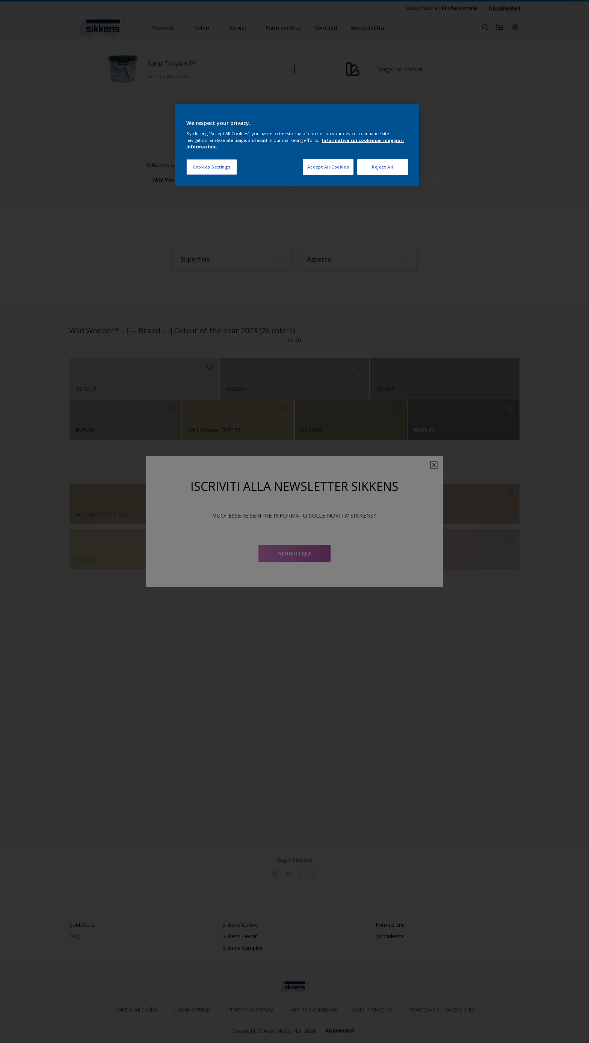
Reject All (382, 167)
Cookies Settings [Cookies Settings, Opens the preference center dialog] (212, 167)
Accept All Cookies (328, 167)
